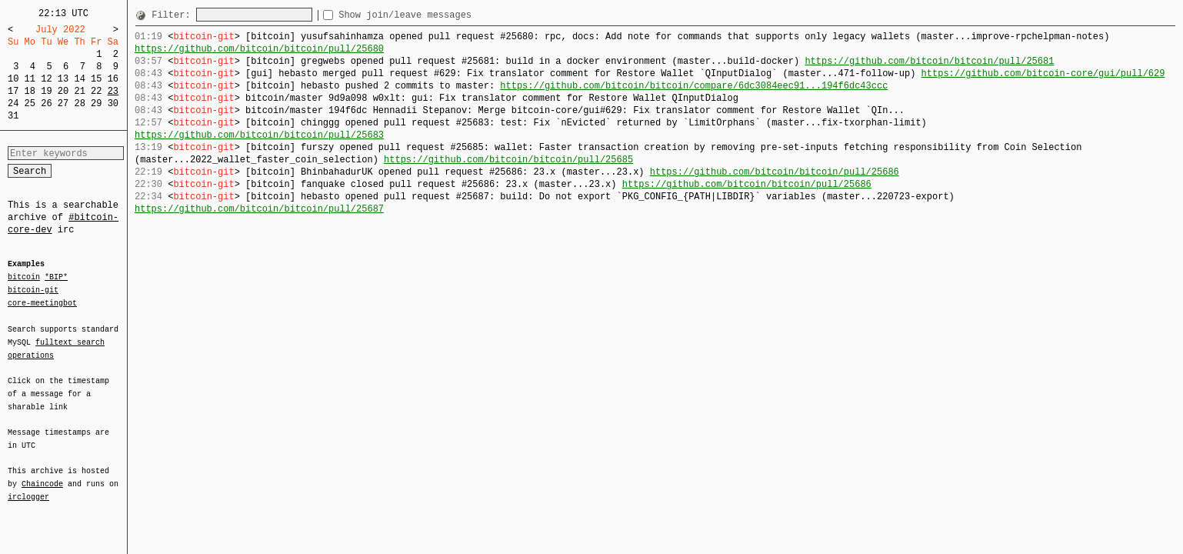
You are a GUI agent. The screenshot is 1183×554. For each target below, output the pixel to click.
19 (46, 91)
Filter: (174, 15)
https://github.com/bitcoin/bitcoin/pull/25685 (508, 159)
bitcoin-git (33, 290)
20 (63, 91)
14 (79, 78)
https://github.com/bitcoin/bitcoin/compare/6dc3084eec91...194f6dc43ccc (694, 85)
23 (113, 91)
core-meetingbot (42, 302)
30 (113, 103)
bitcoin (24, 277)
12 (46, 78)
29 (96, 103)
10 (13, 78)
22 (96, 91)
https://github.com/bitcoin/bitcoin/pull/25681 (929, 61)
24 (13, 103)
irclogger (28, 487)
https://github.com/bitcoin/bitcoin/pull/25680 (259, 48)
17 (13, 91)
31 (13, 115)
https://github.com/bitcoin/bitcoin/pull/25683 (259, 135)
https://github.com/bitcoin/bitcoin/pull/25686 (774, 172)
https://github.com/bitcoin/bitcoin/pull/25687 (259, 208)
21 (79, 91)
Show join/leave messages (432, 15)
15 (96, 78)
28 (79, 103)
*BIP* (56, 277)
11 (30, 78)
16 (113, 78)
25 (30, 103)
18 (30, 91)
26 (46, 103)
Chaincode (42, 474)
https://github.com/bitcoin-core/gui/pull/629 (1043, 73)
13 (63, 78)
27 (63, 103)
